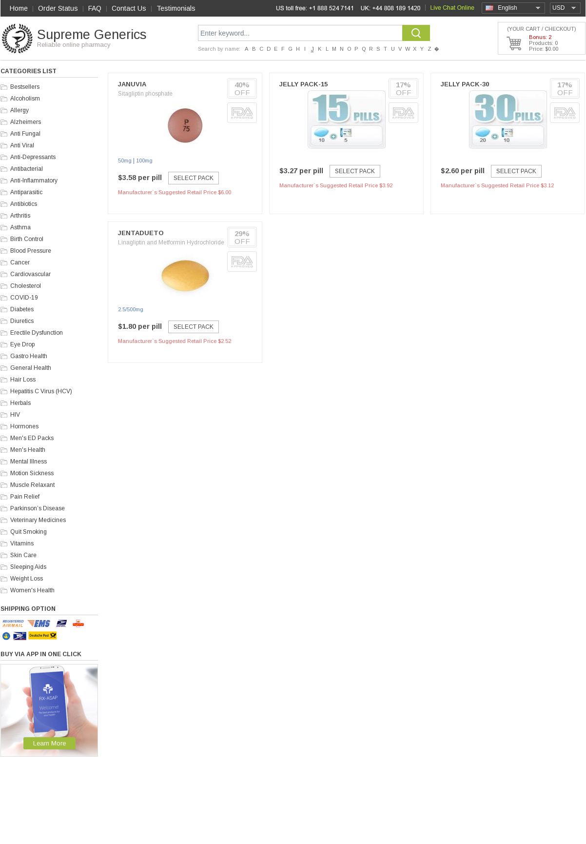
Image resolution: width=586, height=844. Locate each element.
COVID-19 (24, 297)
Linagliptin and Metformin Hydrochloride (171, 242)
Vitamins (22, 543)
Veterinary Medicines (38, 520)
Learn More (49, 743)
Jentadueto (141, 233)
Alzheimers (25, 122)
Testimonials (175, 8)
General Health (30, 367)
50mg (125, 160)
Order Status (58, 8)
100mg (144, 160)
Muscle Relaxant (32, 485)
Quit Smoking (28, 531)
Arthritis (20, 215)
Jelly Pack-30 (465, 84)
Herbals (20, 403)
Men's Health (27, 449)
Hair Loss (23, 379)
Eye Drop (22, 344)
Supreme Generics (91, 34)
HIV (15, 414)
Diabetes (22, 309)
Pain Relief (24, 496)
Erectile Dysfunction (36, 332)
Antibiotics (23, 204)
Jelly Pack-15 (303, 84)
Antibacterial (26, 168)
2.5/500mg (130, 309)
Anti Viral (22, 145)
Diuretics (22, 321)
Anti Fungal (25, 133)
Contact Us (129, 8)
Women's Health (32, 590)
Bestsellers (24, 86)
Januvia (132, 84)
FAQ (94, 8)
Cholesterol (25, 285)
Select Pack (194, 178)
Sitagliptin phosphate (145, 93)
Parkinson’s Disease (37, 508)
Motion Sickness (32, 473)
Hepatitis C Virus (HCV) (41, 391)
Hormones (24, 426)
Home (19, 8)
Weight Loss (26, 578)
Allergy (19, 110)
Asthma (20, 227)
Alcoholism (25, 98)
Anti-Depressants (33, 157)
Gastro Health (28, 356)
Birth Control (26, 239)
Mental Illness (28, 461)
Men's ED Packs (32, 438)
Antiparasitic (26, 192)
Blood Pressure (30, 250)
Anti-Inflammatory (34, 180)
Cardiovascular (30, 274)
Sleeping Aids (28, 566)
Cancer (20, 262)
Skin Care (23, 555)
